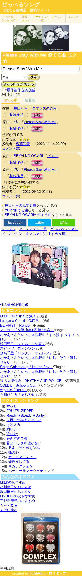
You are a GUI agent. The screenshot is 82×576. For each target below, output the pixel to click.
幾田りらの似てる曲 (20, 205)
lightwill (36, 573)
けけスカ (13, 425)
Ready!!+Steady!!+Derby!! (26, 415)
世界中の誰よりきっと (23, 420)
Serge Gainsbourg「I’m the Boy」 (26, 367)
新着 (24, 18)
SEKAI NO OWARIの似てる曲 (28, 215)
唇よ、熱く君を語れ (24, 448)
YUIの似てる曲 (16, 210)
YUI (17, 122)
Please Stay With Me (40, 122)
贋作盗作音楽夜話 (21, 90)
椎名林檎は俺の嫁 (14, 304)
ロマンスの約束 (44, 108)
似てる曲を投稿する (18, 84)
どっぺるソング (21, 4)
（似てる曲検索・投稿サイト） (26, 10)
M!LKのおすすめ (13, 482)
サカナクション (20, 466)
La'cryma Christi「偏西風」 (21, 321)
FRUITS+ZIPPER (20, 411)
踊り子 (11, 429)
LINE (64, 222)
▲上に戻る (8, 510)
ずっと (11, 406)
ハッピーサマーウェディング (31, 471)
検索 (33, 77)
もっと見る (8, 505)
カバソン (57, 16)
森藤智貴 (23, 144)
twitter (39, 222)
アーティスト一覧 (33, 229)
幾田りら (21, 108)
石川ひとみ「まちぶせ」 (19, 394)
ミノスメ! (73, 16)
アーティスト (41, 18)
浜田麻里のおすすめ (15, 491)
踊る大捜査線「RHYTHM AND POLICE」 (32, 381)
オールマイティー (22, 457)
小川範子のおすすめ (15, 487)
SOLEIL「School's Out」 (19, 385)
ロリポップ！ (59, 573)
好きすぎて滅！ (18, 438)
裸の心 (13, 452)
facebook (15, 222)
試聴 (37, 115)
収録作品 (16, 115)
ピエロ (52, 156)
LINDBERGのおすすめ (17, 496)
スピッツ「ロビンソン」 (19, 348)
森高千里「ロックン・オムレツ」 (26, 353)
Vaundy (12, 434)
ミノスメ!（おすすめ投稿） (47, 234)
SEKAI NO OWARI (28, 156)
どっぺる (8, 18)
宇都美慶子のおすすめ (17, 501)
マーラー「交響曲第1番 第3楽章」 (27, 330)
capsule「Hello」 (13, 390)
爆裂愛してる (18, 461)
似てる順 (10, 100)
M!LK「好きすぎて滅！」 (20, 316)
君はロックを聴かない (23, 443)
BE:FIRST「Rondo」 (16, 325)
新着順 (30, 100)
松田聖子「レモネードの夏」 (22, 344)
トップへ (8, 229)
